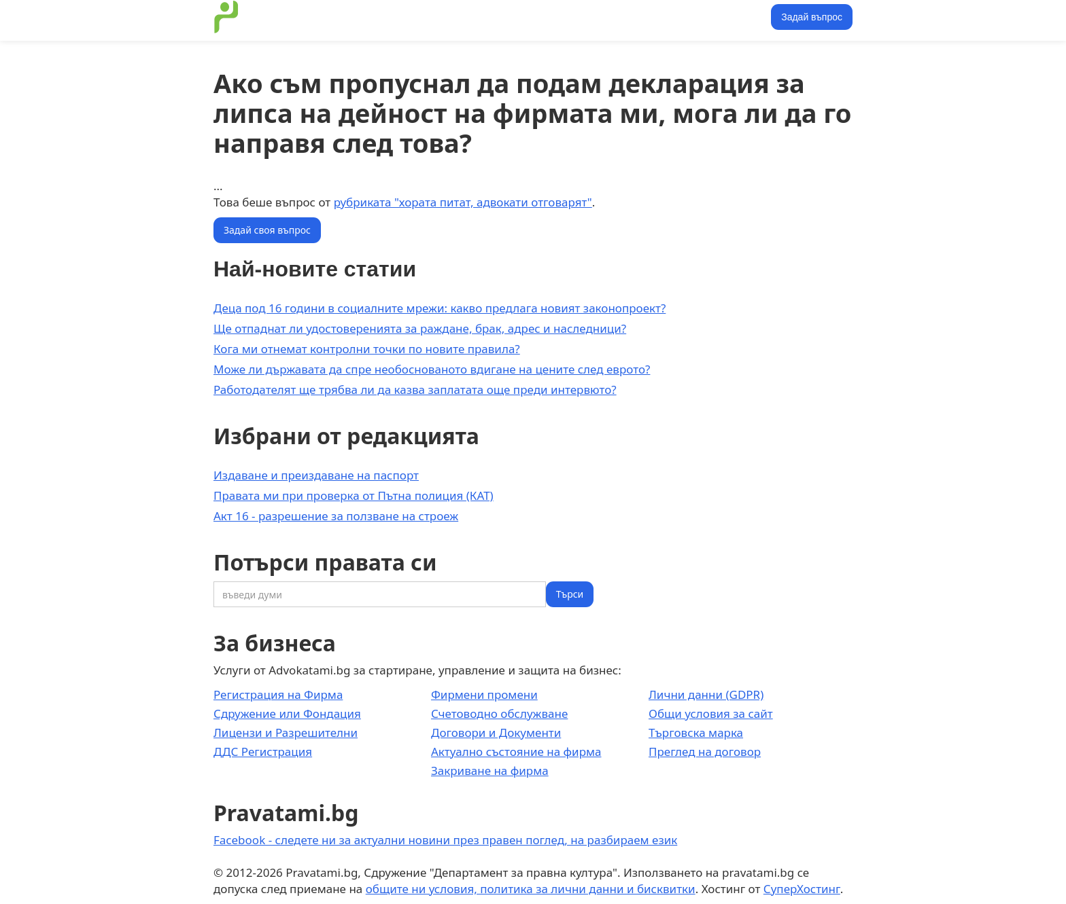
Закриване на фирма (490, 770)
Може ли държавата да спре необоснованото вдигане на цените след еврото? (431, 369)
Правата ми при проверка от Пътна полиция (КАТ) (353, 495)
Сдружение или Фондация (287, 713)
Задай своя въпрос (267, 229)
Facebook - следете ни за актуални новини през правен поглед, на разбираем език (445, 840)
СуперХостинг (801, 889)
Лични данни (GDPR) (706, 694)
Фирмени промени (484, 694)
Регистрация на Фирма (278, 694)
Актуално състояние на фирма (516, 751)
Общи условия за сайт (711, 713)
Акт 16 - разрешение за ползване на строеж (335, 516)
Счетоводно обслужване (499, 713)
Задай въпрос (811, 17)
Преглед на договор (705, 751)
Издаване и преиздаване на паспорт (316, 475)
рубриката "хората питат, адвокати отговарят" (463, 202)
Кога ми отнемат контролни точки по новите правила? (366, 349)
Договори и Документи (496, 732)
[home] (226, 17)
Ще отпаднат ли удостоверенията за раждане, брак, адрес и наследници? (419, 328)
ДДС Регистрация (262, 751)
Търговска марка (696, 732)
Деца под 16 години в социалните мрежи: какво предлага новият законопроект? (439, 308)
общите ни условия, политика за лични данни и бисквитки (530, 889)
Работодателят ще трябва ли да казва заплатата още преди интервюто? (415, 389)
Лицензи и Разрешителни (285, 732)
